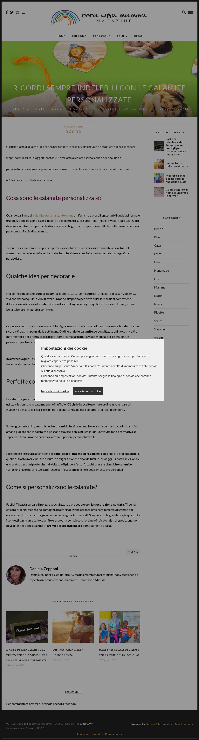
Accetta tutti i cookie (88, 391)
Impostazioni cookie (55, 391)
